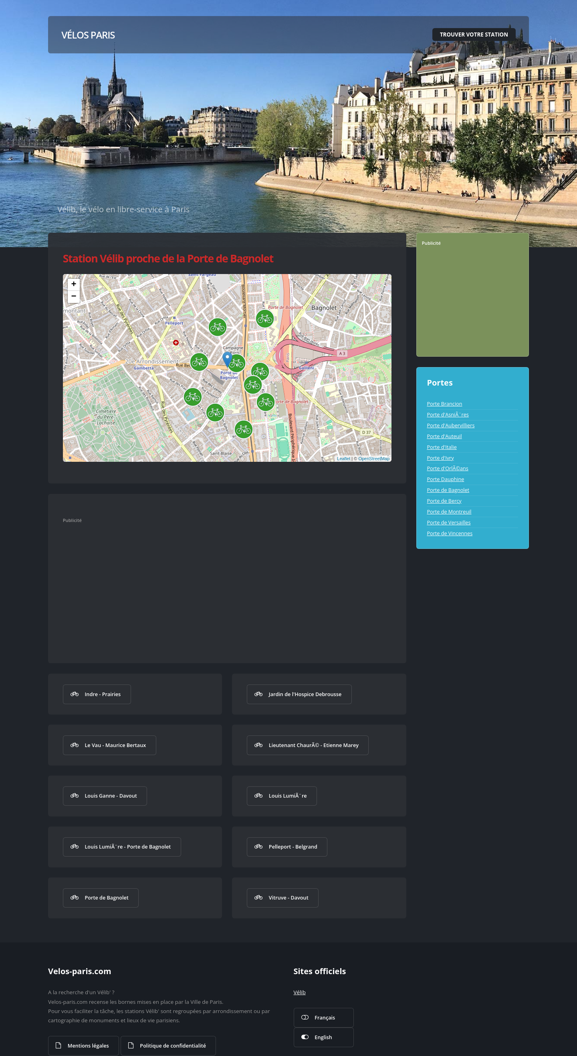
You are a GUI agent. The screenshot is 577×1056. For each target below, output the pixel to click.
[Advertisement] (218, 585)
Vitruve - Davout (289, 897)
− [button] (74, 297)
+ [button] (74, 285)
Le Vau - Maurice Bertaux (115, 745)
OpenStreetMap (373, 458)
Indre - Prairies (103, 694)
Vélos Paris (88, 34)
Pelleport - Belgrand (293, 846)
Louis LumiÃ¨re (288, 795)
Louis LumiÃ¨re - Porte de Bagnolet (128, 846)
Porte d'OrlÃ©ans (447, 468)
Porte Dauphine (445, 479)
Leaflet (343, 458)
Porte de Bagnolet (106, 897)
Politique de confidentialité (173, 1045)
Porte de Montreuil (449, 511)
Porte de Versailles (448, 522)
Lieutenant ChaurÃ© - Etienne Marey (314, 745)
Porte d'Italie (441, 447)
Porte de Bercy (444, 500)
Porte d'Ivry (440, 457)
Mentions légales (88, 1045)
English (323, 1037)
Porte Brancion (444, 403)
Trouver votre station (474, 34)
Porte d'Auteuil (444, 436)
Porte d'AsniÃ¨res (447, 414)
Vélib (300, 992)
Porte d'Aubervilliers (450, 425)
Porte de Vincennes (449, 533)
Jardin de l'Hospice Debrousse (305, 694)
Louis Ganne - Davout (111, 795)
